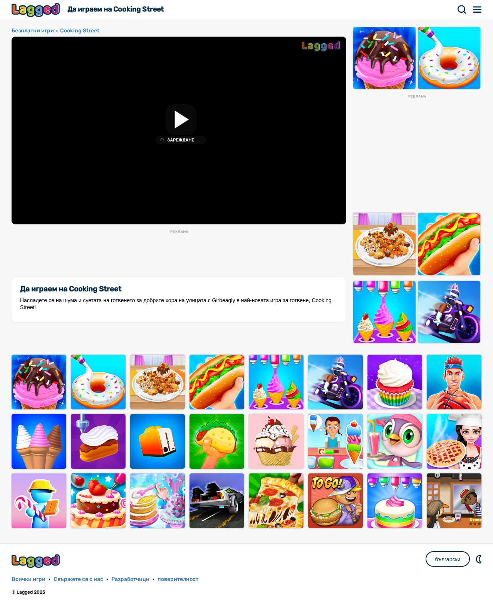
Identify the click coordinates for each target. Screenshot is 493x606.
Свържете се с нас (78, 579)
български (448, 559)
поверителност (178, 579)
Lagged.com (37, 561)
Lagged (37, 10)
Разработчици (130, 579)
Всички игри (28, 579)
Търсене (462, 9)
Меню (477, 9)
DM (479, 559)
